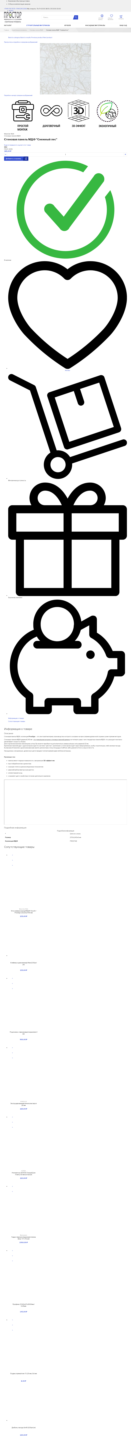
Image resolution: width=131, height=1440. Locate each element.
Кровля (67, 25)
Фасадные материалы (95, 25)
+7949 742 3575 (9, 9)
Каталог (8, 25)
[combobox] (60, 17)
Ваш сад (123, 25)
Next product (47, 37)
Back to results (25, 37)
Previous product (37, 37)
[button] (5, 154)
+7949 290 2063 (21, 9)
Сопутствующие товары (16, 721)
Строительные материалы (38, 25)
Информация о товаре (16, 718)
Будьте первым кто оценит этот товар (17, 145)
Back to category (14, 37)
